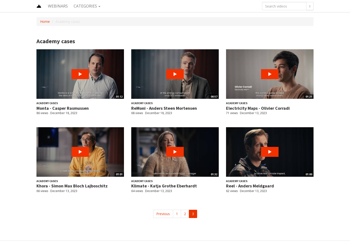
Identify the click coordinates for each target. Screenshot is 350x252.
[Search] (310, 6)
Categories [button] (87, 6)
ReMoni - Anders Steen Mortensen (164, 108)
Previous (163, 213)
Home (45, 21)
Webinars (58, 6)
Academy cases (47, 103)
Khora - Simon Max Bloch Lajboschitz (72, 186)
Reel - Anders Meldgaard (250, 186)
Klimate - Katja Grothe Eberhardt (164, 186)
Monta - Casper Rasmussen (62, 108)
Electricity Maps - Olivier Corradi (258, 108)
